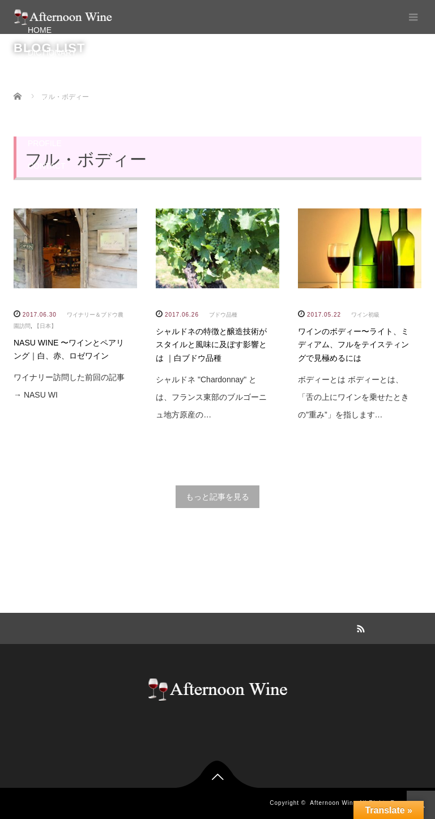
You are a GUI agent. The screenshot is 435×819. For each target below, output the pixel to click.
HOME (40, 30)
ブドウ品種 (223, 315)
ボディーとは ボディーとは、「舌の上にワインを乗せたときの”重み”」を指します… (353, 397)
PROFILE (45, 143)
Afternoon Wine (333, 803)
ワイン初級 (365, 315)
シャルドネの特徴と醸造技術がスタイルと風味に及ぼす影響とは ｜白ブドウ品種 (211, 345)
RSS (359, 626)
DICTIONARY (52, 52)
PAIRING (44, 75)
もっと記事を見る (217, 496)
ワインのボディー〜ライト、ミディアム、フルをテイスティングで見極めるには (353, 345)
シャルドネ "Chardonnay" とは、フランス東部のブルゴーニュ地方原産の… (211, 397)
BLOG (39, 98)
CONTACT (47, 165)
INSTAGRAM (51, 120)
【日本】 (45, 326)
